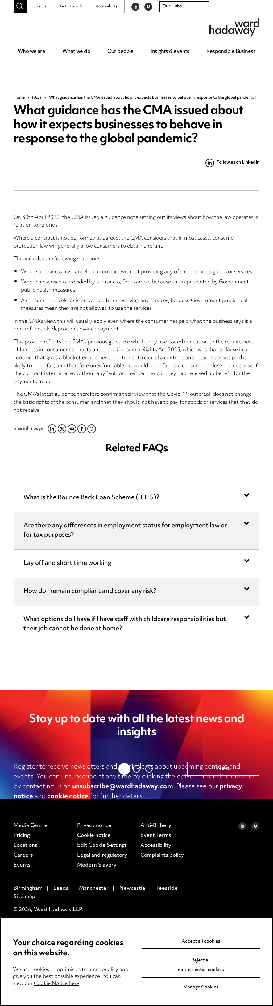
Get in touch (71, 6)
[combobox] (184, 6)
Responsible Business (230, 51)
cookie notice (68, 797)
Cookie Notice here (56, 983)
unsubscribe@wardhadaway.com (122, 787)
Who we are (31, 51)
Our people (120, 51)
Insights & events (170, 51)
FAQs (37, 98)
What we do (76, 51)
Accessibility (107, 6)
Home (19, 98)
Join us (40, 6)
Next (223, 913)
